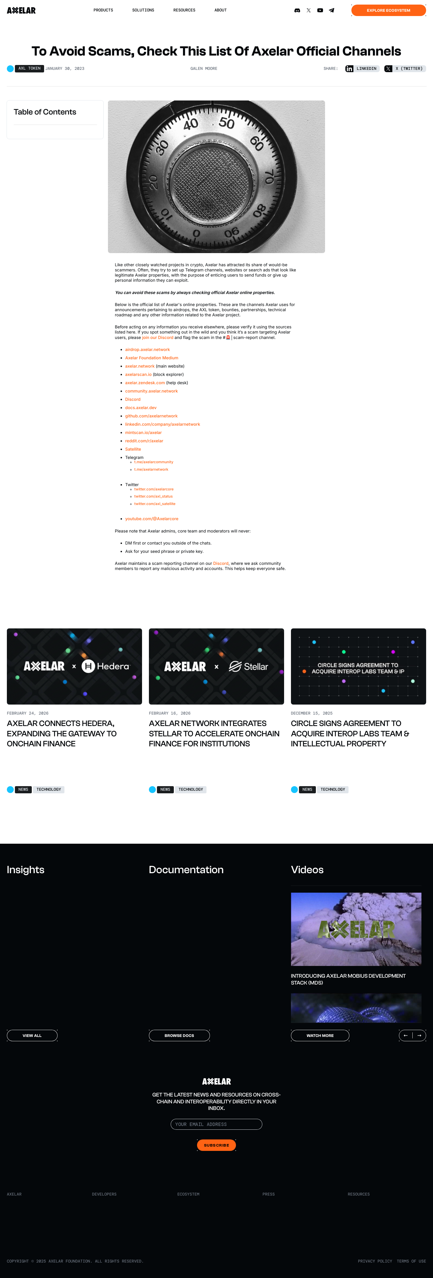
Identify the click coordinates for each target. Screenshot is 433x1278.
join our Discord (157, 337)
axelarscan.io (138, 374)
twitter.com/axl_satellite (155, 504)
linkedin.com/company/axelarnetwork (162, 424)
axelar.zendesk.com (145, 382)
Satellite (133, 449)
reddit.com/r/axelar (144, 440)
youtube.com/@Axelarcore (151, 518)
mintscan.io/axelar (143, 432)
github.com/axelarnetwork (151, 416)
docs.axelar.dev (140, 407)
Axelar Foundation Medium (151, 357)
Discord (132, 399)
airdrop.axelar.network (147, 349)
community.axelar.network (151, 391)
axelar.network (140, 366)
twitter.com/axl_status (153, 496)
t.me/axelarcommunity (153, 462)
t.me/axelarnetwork (151, 470)
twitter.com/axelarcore (154, 489)
